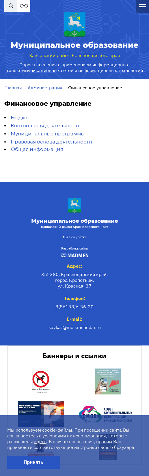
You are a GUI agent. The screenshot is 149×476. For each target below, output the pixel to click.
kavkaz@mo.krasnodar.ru (75, 327)
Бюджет (21, 117)
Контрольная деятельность (46, 126)
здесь (40, 441)
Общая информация (37, 149)
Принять (33, 462)
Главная (13, 87)
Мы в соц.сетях (74, 237)
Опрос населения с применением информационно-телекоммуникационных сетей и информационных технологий (74, 67)
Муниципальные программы (48, 134)
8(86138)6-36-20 (74, 306)
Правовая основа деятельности (51, 142)
